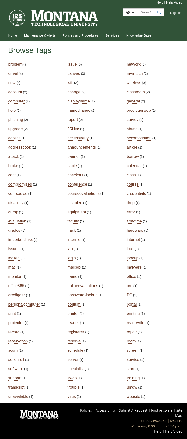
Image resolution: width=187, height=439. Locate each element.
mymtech (135, 73)
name (73, 276)
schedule (75, 350)
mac (12, 267)
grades (14, 230)
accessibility (78, 138)
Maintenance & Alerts (39, 35)
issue (72, 64)
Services (112, 35)
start (131, 369)
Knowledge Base (138, 35)
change (74, 92)
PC (129, 295)
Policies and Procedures (80, 35)
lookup (132, 258)
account (15, 92)
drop (131, 202)
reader (73, 322)
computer (16, 101)
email (13, 73)
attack (13, 156)
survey (132, 119)
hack (72, 230)
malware (134, 267)
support (15, 378)
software (15, 369)
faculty (73, 221)
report (73, 119)
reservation (18, 341)
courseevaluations (84, 193)
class (131, 175)
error (131, 212)
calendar (134, 166)
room (131, 341)
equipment (77, 212)
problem (15, 64)
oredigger (16, 295)
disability (15, 202)
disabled (75, 202)
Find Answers (162, 410)
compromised (20, 184)
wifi (70, 82)
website (133, 396)
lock (130, 249)
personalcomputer (24, 304)
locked (14, 258)
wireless (134, 82)
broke (13, 166)
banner (74, 156)
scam (13, 350)
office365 (16, 286)
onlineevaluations (83, 286)
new (12, 82)
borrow (133, 156)
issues (14, 249)
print (12, 313)
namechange (79, 110)
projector (16, 322)
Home (12, 35)
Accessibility (105, 410)
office (131, 276)
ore (129, 286)
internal (74, 239)
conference (77, 184)
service (133, 359)
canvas (74, 73)
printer (73, 313)
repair (132, 332)
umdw (132, 387)
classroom (136, 92)
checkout (75, 175)
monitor (15, 276)
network (134, 64)
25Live (73, 129)
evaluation (17, 221)
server (73, 359)
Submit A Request (133, 410)
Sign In (175, 13)
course (133, 184)
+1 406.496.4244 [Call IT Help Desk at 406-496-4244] (153, 420)
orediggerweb (139, 110)
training (133, 378)
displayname (79, 101)
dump (13, 212)
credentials (136, 193)
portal (132, 304)
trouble (74, 387)
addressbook (19, 147)
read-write (136, 322)
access (14, 138)
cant (12, 175)
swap (72, 378)
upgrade (15, 129)
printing (133, 313)
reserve (74, 341)
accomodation (139, 138)
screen (133, 350)
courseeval (17, 193)
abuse (132, 129)
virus (72, 396)
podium (74, 304)
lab (70, 249)
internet (133, 239)
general (133, 101)
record (14, 332)
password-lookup (83, 295)
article (132, 147)
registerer (76, 332)
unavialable (18, 396)
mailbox (74, 267)
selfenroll (16, 359)
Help (160, 2)
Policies (86, 410)
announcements (82, 147)
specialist (76, 369)
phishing (15, 119)
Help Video (174, 2)
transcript (16, 387)
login (72, 258)
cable (72, 166)
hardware (135, 230)
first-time (134, 221)
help (12, 110)
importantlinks (20, 239)
